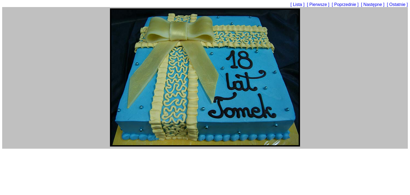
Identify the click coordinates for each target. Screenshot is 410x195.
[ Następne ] (373, 4)
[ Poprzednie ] (346, 4)
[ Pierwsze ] (318, 4)
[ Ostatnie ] (397, 4)
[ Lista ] (298, 4)
